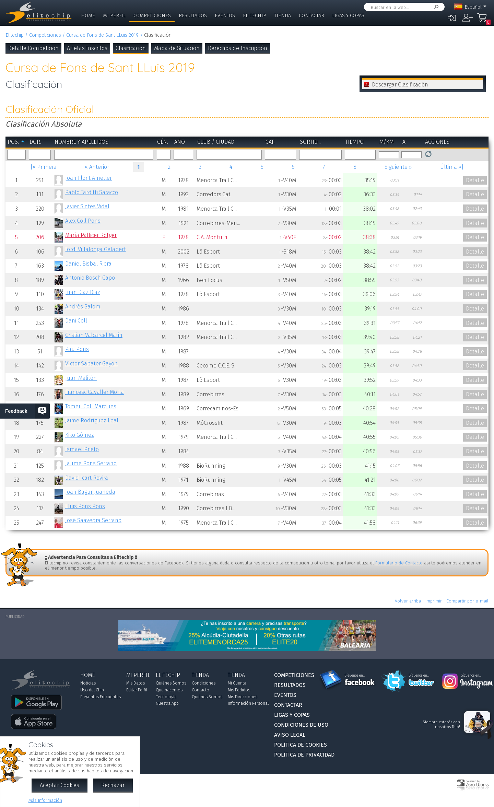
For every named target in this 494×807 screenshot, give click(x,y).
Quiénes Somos (171, 683)
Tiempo (354, 142)
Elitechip (254, 16)
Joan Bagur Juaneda (90, 492)
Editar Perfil (136, 690)
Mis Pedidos (239, 690)
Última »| (452, 167)
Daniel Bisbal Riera (88, 263)
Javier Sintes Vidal (87, 206)
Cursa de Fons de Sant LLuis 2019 (102, 35)
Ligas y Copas (348, 16)
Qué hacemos (169, 690)
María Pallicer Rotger (91, 235)
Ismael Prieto (82, 449)
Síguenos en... (355, 676)
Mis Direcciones (242, 696)
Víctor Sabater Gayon (91, 363)
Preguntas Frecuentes (100, 696)
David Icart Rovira (86, 478)
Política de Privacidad (304, 754)
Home (88, 16)
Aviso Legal (289, 735)
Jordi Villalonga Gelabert (95, 249)
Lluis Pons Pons (85, 506)
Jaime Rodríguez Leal (91, 420)
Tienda (282, 16)
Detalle (475, 180)
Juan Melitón (81, 378)
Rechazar (113, 785)
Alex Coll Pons (83, 221)
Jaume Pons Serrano (91, 463)
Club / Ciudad (215, 142)
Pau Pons (77, 349)
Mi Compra (483, 20)
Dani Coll (76, 320)
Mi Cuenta (237, 683)
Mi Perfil (114, 16)
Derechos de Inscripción (237, 48)
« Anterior (97, 167)
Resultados (193, 16)
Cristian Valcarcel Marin (93, 335)
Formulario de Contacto (399, 562)
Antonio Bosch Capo (90, 277)
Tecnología (166, 696)
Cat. (270, 142)
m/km (386, 142)
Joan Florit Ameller (88, 178)
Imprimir (433, 601)
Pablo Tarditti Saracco (91, 192)
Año (179, 142)
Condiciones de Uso (301, 725)
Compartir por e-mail (467, 601)
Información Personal (248, 703)
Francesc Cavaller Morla (94, 392)
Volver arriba (408, 601)
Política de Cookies (300, 744)
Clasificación (131, 48)
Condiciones (203, 683)
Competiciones (152, 16)
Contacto (200, 690)
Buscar (435, 7)
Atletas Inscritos (87, 48)
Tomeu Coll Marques (90, 406)
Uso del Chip (92, 690)
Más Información (45, 800)
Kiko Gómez (79, 435)
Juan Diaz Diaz (82, 292)
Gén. (162, 142)
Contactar (311, 16)
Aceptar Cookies (59, 785)
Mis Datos (135, 683)
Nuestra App (167, 703)
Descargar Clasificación (400, 84)
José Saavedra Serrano (93, 520)
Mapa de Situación (177, 48)
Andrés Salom (83, 306)
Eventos (225, 16)
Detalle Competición (33, 48)
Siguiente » (398, 167)
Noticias (88, 683)
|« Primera (43, 167)
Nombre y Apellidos (81, 142)
